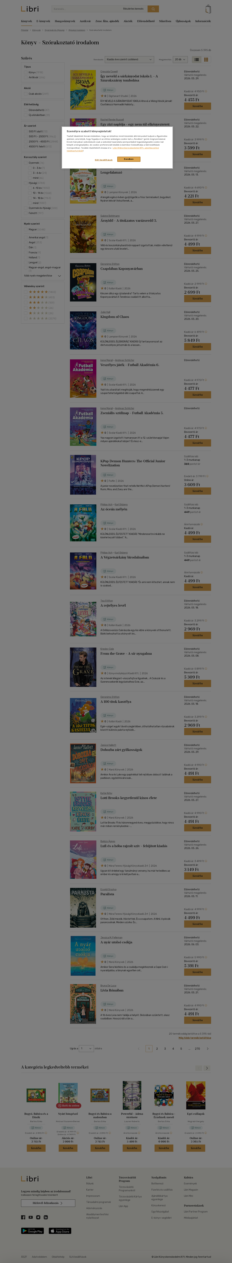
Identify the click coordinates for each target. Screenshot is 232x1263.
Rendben (129, 159)
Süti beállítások (103, 160)
